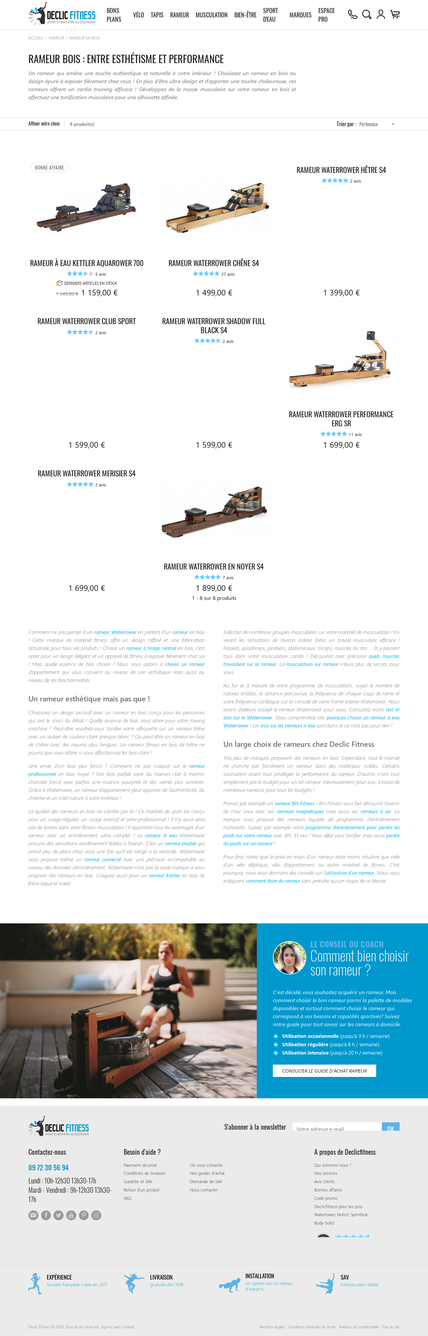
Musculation (211, 15)
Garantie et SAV (139, 1181)
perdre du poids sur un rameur (258, 847)
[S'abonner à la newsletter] (337, 1126)
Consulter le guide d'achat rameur (327, 1077)
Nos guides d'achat (209, 1173)
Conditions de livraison (146, 1173)
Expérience (60, 1277)
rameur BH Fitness (295, 807)
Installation (260, 1276)
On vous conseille (207, 1164)
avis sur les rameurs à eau (304, 722)
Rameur (179, 15)
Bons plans (114, 15)
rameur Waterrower (119, 628)
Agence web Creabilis (118, 1326)
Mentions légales (263, 1326)
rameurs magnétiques (299, 815)
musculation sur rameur (320, 660)
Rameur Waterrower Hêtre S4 (341, 157)
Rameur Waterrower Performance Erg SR (341, 415)
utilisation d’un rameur (357, 877)
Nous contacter (205, 1189)
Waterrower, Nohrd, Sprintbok (343, 1214)
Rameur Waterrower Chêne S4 (214, 250)
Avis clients (324, 1181)
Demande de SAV (207, 1181)
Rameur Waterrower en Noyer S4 (214, 562)
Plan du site (390, 1326)
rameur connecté (103, 855)
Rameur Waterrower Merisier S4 (86, 469)
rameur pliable (187, 839)
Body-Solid (325, 1222)
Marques (300, 15)
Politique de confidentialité (355, 1326)
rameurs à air (375, 815)
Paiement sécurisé (141, 1164)
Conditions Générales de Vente (305, 1326)
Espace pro (325, 15)
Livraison (162, 1277)
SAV (345, 1277)
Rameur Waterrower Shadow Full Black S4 (214, 321)
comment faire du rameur (291, 885)
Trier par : (346, 127)
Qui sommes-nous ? (334, 1164)
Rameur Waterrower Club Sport (86, 317)
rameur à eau (160, 831)
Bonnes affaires (329, 1189)
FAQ (128, 1197)
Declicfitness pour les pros (339, 1206)
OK (390, 1126)
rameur (189, 628)
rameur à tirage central (158, 644)
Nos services (326, 1173)
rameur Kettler (163, 871)
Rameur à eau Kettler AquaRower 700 (87, 254)
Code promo (327, 1197)
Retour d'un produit (144, 1189)
